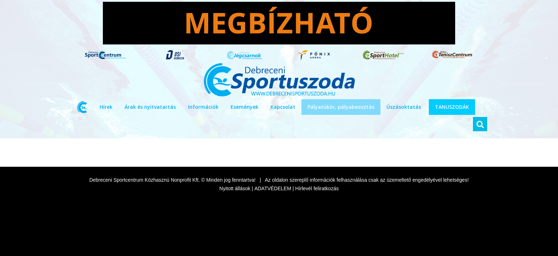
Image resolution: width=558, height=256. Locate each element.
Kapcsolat (282, 106)
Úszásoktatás (403, 106)
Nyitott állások (234, 188)
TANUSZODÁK (452, 106)
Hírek (106, 106)
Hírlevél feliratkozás (317, 188)
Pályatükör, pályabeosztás (340, 106)
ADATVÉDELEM (272, 188)
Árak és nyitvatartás (150, 106)
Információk (203, 106)
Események (244, 106)
